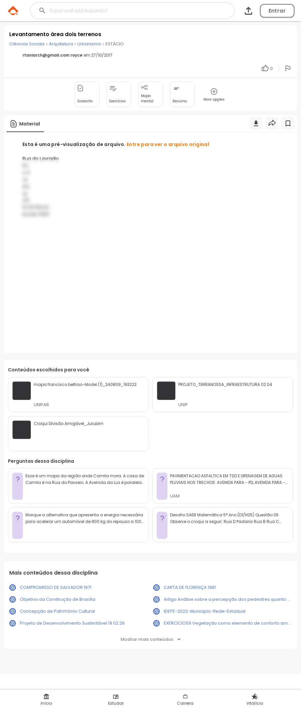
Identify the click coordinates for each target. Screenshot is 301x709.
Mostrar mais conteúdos (151, 639)
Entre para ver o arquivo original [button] (168, 144)
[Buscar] (122, 10)
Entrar (277, 11)
